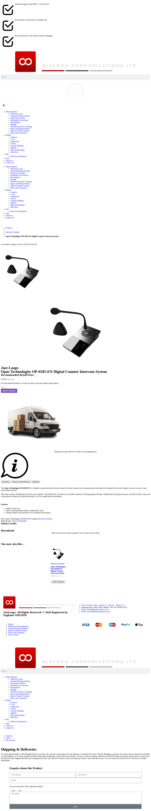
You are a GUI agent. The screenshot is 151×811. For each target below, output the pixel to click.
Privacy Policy (13, 635)
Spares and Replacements (20, 129)
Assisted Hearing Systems (20, 116)
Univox (13, 144)
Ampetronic (14, 141)
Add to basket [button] (58, 582)
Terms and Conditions (16, 633)
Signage (13, 124)
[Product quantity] (4, 387)
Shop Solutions (11, 112)
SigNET (13, 148)
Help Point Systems (17, 118)
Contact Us (10, 163)
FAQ (7, 158)
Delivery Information (18, 156)
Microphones (15, 122)
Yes (13, 791)
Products (9, 228)
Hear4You (14, 152)
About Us (9, 161)
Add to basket (9, 391)
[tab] (6, 482)
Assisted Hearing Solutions (18, 628)
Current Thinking (16, 146)
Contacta (13, 137)
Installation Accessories (19, 120)
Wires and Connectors (18, 133)
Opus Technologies (17, 150)
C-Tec (12, 139)
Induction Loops (16, 114)
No (20, 791)
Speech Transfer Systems (19, 131)
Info (7, 154)
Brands (8, 135)
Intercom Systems (12, 232)
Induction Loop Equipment (18, 626)
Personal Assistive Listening (21, 127)
